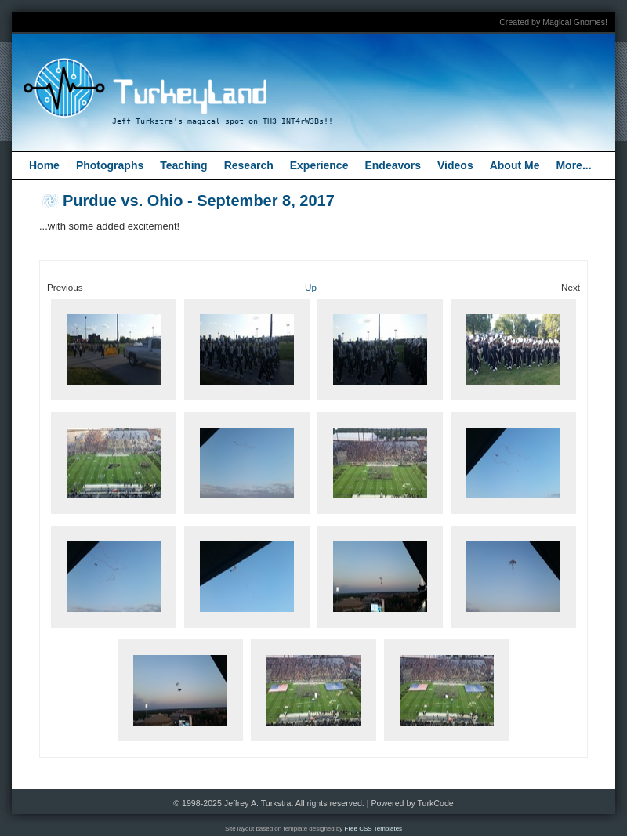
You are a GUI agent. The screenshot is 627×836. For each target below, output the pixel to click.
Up (311, 287)
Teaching (183, 165)
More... (573, 165)
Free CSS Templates (374, 828)
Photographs (109, 165)
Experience (319, 165)
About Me (515, 165)
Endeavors (392, 165)
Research (249, 165)
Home (44, 165)
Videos (455, 165)
